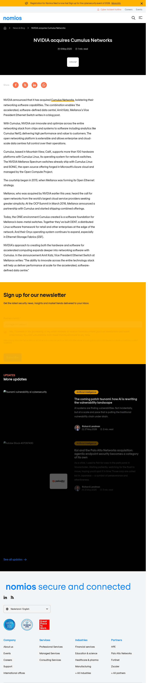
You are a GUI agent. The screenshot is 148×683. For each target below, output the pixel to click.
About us (8, 646)
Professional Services (51, 646)
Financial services (85, 646)
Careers (8, 659)
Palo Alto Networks (121, 653)
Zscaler (115, 666)
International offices (14, 673)
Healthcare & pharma (86, 659)
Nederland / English (27, 609)
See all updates (15, 559)
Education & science (86, 653)
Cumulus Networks (62, 99)
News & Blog (19, 28)
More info (116, 3)
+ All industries (83, 673)
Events (7, 653)
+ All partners (118, 673)
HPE (113, 646)
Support (8, 666)
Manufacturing (83, 666)
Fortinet (115, 659)
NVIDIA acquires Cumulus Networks (48, 28)
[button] (133, 18)
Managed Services (49, 653)
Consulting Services (50, 659)
